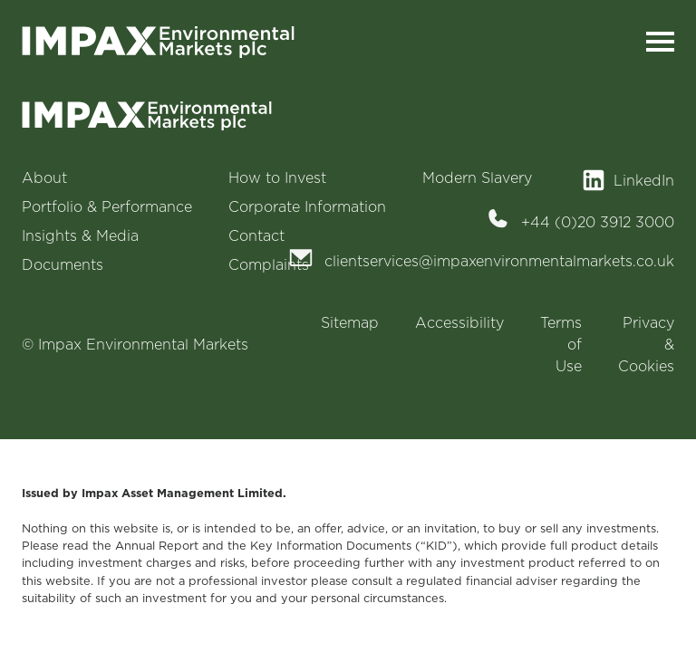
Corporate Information (307, 206)
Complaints (268, 264)
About (44, 177)
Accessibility (459, 322)
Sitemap (350, 322)
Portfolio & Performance (107, 206)
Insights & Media (80, 235)
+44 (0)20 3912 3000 (597, 222)
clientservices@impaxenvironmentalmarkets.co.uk (499, 261)
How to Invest (277, 177)
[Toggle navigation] (660, 42)
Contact (256, 235)
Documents (62, 264)
